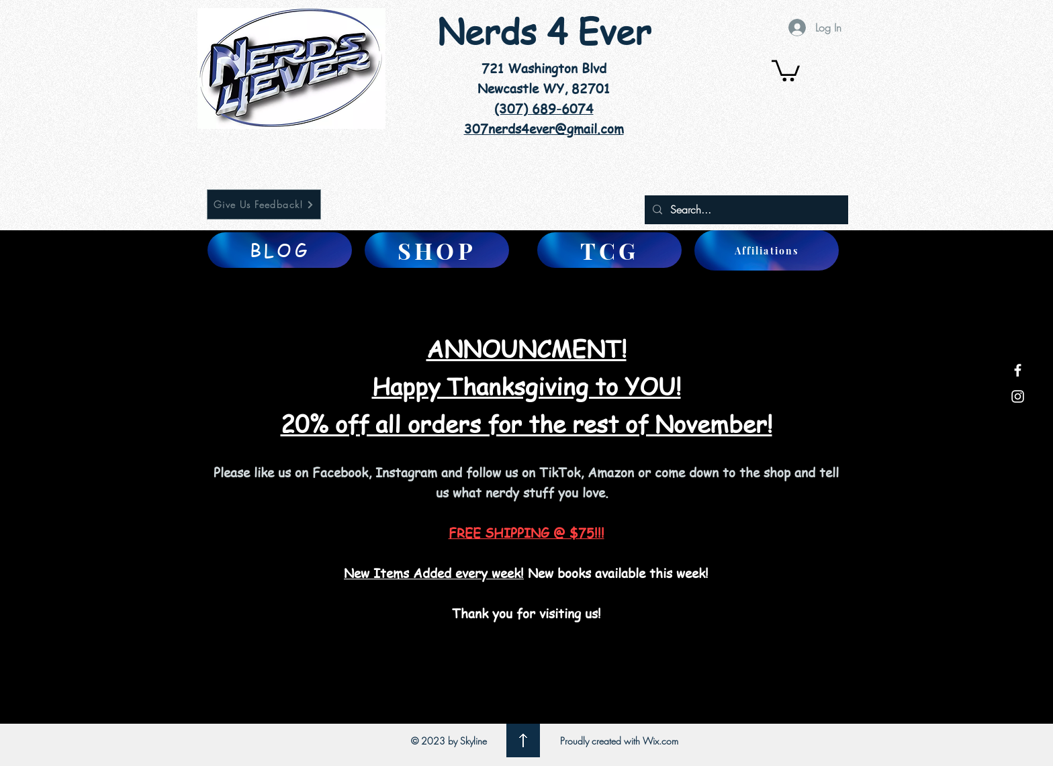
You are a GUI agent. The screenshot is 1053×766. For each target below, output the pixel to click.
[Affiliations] (766, 250)
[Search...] (745, 209)
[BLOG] (280, 250)
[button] (786, 69)
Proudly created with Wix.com (619, 740)
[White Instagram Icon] (1017, 396)
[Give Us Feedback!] (264, 204)
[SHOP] (437, 250)
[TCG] (609, 250)
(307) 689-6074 (544, 108)
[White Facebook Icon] (1017, 370)
